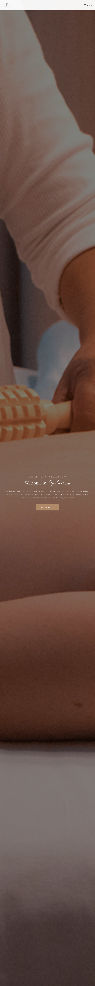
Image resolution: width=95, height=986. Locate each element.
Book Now (47, 507)
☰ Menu (88, 5)
